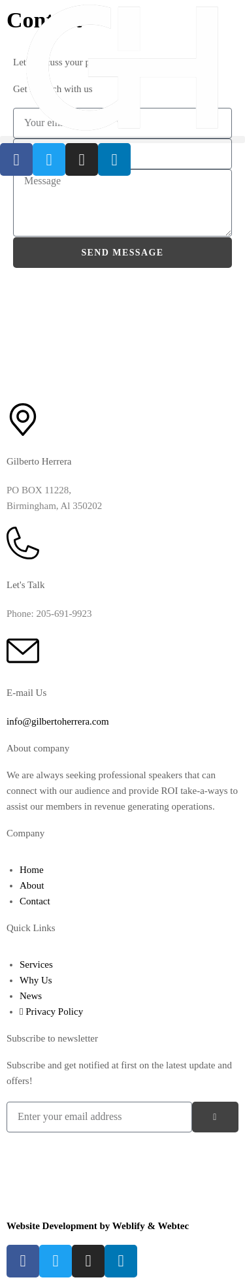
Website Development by (59, 1226)
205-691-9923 (63, 613)
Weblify (128, 1226)
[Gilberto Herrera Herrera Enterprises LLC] (122, 330)
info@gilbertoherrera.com (58, 721)
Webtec (173, 1226)
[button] (122, 139)
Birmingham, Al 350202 (54, 506)
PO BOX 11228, (39, 490)
